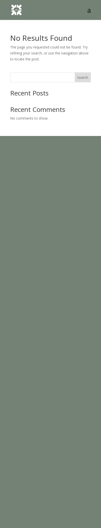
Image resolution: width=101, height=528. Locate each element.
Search (82, 77)
